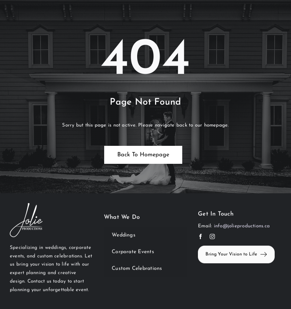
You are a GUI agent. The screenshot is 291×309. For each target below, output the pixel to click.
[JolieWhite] (26, 206)
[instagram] (212, 237)
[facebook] (200, 237)
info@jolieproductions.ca (242, 226)
